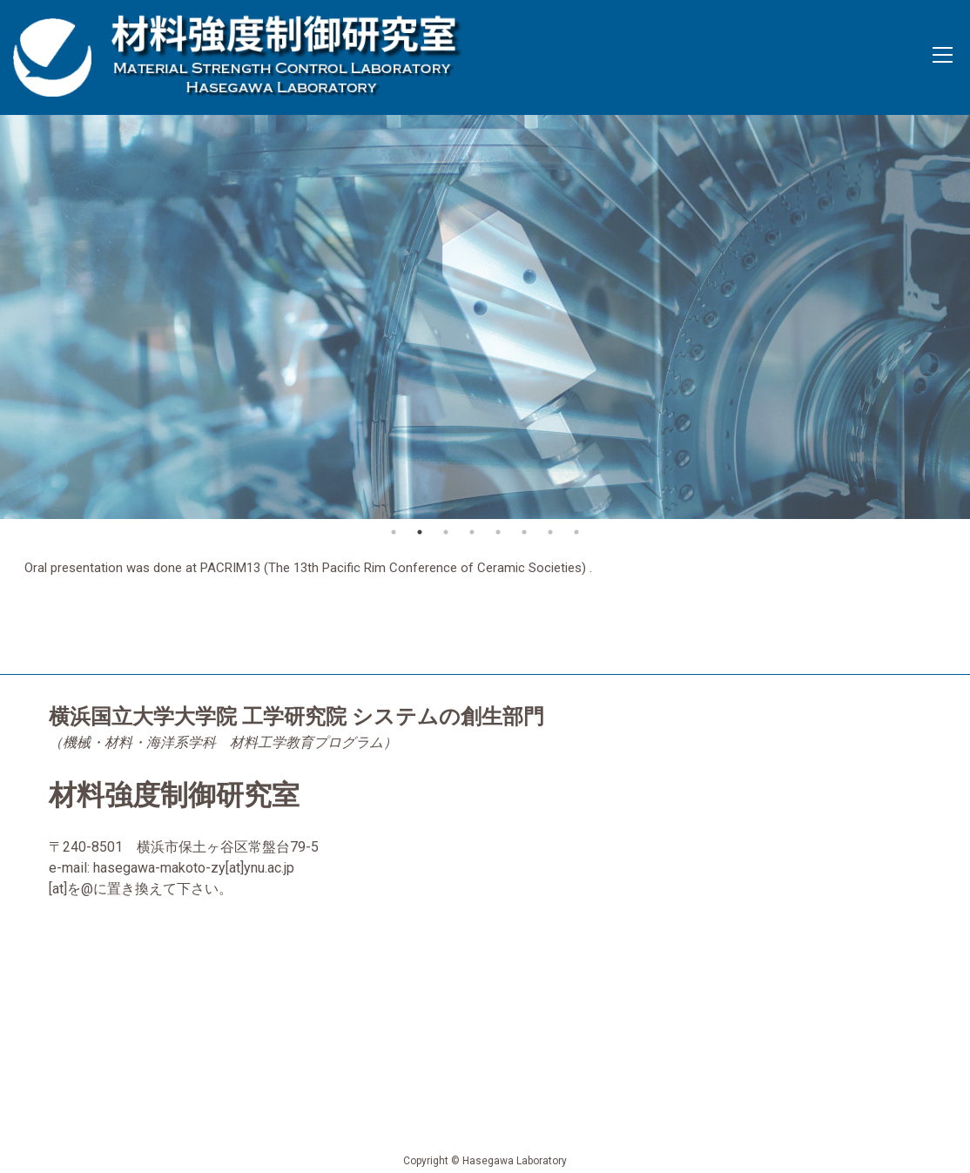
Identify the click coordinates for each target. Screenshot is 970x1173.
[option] (485, 317)
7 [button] (550, 532)
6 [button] (524, 532)
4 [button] (472, 532)
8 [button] (576, 532)
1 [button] (393, 532)
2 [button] (419, 532)
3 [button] (446, 532)
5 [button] (498, 532)
